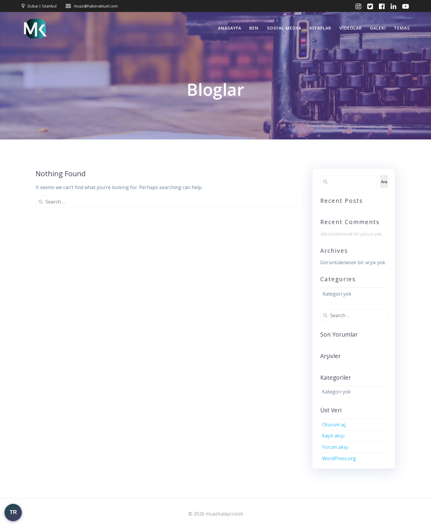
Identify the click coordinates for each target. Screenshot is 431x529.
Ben (254, 28)
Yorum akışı (335, 447)
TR (13, 512)
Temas (402, 28)
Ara (384, 182)
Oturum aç (334, 424)
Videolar (350, 28)
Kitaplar (320, 28)
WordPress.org (339, 458)
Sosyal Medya (284, 28)
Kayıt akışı (333, 435)
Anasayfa (229, 28)
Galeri (378, 28)
